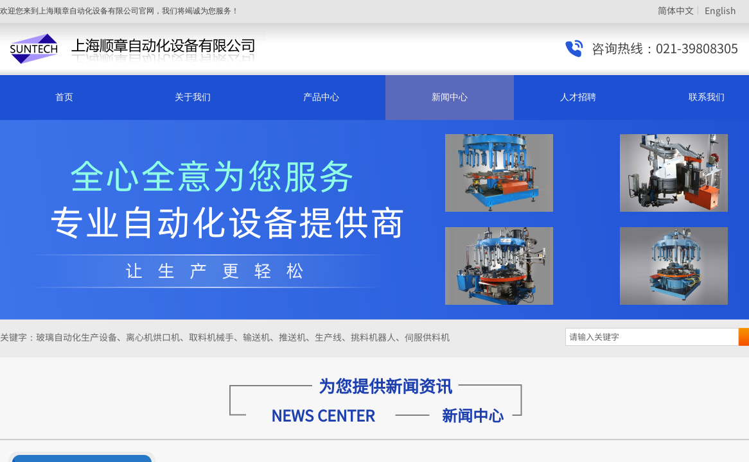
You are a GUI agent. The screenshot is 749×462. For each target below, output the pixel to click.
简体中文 (676, 10)
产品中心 (321, 97)
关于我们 (193, 97)
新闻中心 (450, 97)
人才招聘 (578, 97)
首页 (64, 97)
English (720, 10)
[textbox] (652, 337)
